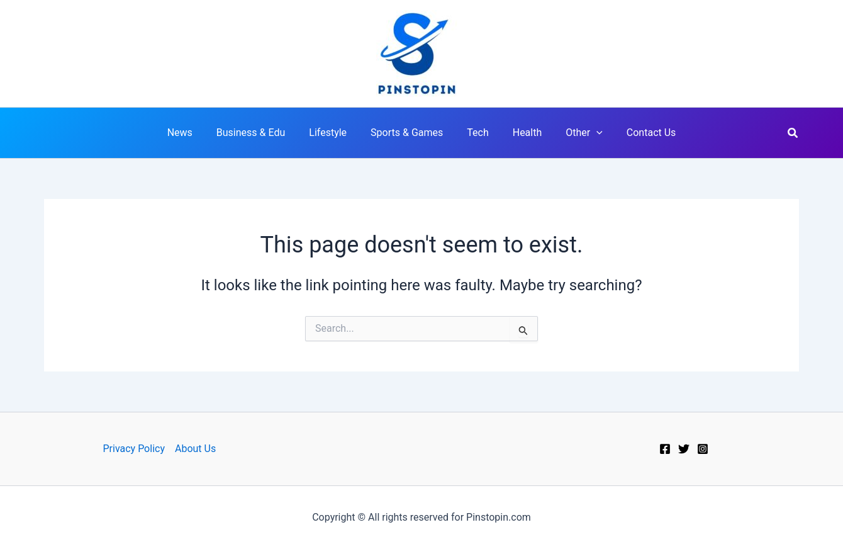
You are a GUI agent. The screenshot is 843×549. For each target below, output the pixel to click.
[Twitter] (683, 449)
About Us (195, 449)
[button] (793, 133)
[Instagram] (702, 449)
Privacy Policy (134, 449)
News (193, 133)
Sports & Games (408, 133)
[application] (587, 133)
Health (522, 133)
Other (574, 133)
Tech (475, 133)
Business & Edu (260, 133)
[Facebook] (665, 449)
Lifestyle (333, 133)
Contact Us (638, 133)
